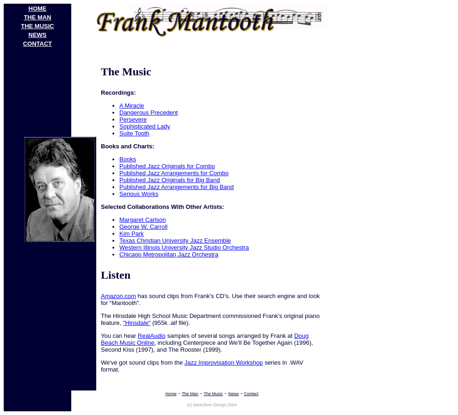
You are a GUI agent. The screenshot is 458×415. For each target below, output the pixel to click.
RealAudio (152, 335)
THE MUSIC (37, 26)
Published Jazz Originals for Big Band (169, 180)
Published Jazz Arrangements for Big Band (176, 186)
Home (170, 393)
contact (37, 43)
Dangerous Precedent (148, 112)
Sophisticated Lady (144, 126)
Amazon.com (118, 296)
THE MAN (37, 17)
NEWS (38, 34)
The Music (213, 393)
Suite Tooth (134, 133)
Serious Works (138, 193)
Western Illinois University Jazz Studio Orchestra (184, 247)
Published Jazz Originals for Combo (167, 166)
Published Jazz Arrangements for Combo (174, 173)
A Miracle (131, 105)
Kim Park (131, 233)
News (233, 393)
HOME (38, 8)
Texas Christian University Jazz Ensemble (175, 240)
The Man (190, 393)
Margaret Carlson (142, 219)
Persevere (133, 119)
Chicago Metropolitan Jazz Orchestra (168, 254)
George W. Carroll (143, 226)
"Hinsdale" (137, 322)
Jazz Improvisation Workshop (224, 362)
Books (127, 159)
